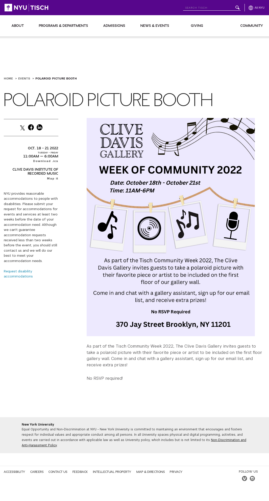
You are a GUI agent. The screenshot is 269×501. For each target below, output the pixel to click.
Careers (37, 472)
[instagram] (252, 479)
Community (251, 26)
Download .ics (45, 161)
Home (9, 78)
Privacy (176, 472)
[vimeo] (244, 479)
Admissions (114, 26)
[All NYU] (256, 7)
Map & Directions (150, 472)
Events (24, 78)
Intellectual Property (112, 472)
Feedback (80, 472)
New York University (38, 425)
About (18, 26)
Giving (197, 26)
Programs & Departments (63, 26)
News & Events (154, 26)
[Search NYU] (212, 7)
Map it (52, 178)
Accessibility (14, 472)
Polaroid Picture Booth (56, 78)
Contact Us (57, 472)
